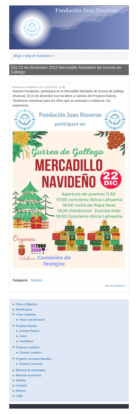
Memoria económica (28, 375)
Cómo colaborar (26, 314)
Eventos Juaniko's (30, 352)
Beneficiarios (24, 309)
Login (19, 395)
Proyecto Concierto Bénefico (34, 359)
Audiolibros (26, 341)
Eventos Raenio (29, 331)
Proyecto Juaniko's (27, 347)
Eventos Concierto (31, 363)
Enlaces (21, 390)
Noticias (36, 280)
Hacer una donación (32, 319)
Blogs (18, 56)
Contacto (21, 385)
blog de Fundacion (38, 56)
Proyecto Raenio (26, 326)
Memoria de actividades (31, 370)
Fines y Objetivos (27, 304)
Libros (23, 336)
